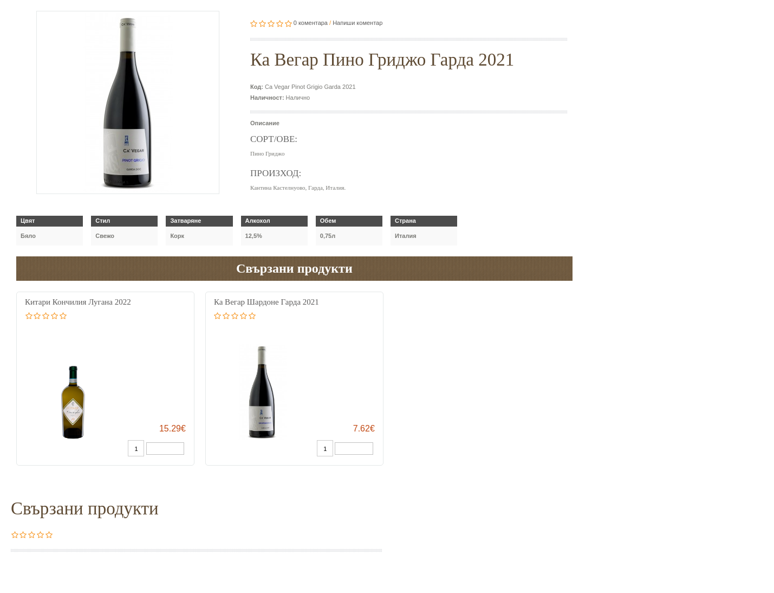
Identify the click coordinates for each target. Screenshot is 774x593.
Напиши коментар (357, 23)
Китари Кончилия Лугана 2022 (78, 302)
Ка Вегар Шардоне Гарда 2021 (266, 302)
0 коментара (311, 23)
